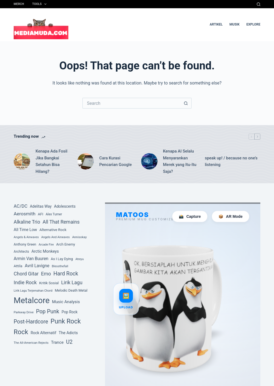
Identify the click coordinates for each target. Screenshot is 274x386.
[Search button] (186, 103)
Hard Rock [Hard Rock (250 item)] (65, 274)
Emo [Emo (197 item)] (46, 274)
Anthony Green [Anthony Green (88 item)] (25, 244)
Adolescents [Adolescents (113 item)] (64, 206)
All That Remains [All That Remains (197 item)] (61, 222)
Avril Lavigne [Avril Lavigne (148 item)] (37, 265)
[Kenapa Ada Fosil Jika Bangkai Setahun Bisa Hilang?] (22, 161)
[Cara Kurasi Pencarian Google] (85, 161)
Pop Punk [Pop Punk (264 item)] (47, 311)
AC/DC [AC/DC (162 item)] (20, 206)
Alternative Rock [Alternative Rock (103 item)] (52, 229)
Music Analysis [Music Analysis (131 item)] (66, 301)
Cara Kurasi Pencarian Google (115, 161)
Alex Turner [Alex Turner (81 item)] (54, 214)
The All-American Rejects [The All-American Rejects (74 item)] (31, 343)
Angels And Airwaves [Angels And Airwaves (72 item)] (55, 237)
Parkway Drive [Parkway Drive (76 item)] (24, 312)
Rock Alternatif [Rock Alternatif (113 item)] (43, 333)
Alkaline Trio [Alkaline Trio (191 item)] (27, 222)
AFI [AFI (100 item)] (40, 214)
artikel (216, 24)
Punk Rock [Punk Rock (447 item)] (66, 321)
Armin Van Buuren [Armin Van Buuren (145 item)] (31, 258)
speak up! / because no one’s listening (231, 161)
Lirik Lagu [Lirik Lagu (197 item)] (72, 282)
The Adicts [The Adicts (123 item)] (68, 332)
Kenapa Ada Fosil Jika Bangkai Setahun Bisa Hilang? (51, 161)
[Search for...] (131, 103)
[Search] (258, 4)
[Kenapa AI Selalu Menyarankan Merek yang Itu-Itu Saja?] (149, 161)
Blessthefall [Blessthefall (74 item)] (60, 266)
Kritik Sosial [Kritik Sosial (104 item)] (49, 283)
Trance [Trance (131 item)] (57, 342)
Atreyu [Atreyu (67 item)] (79, 259)
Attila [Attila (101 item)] (18, 266)
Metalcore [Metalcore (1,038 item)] (31, 300)
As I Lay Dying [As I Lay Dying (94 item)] (62, 259)
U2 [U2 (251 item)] (69, 342)
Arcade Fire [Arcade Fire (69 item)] (46, 244)
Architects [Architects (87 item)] (21, 251)
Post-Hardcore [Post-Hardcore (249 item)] (31, 322)
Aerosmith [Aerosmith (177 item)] (24, 213)
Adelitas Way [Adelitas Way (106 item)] (40, 206)
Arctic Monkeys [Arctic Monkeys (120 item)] (45, 251)
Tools (40, 4)
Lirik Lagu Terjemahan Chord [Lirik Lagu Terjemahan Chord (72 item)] (33, 290)
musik (234, 24)
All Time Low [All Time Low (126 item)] (25, 229)
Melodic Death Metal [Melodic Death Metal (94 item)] (71, 290)
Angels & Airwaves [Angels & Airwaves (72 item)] (26, 237)
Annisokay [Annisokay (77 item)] (79, 237)
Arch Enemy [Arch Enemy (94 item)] (65, 244)
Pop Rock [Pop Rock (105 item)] (69, 312)
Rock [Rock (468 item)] (21, 332)
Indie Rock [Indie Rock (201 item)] (25, 282)
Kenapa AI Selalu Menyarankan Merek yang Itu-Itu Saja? (179, 161)
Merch (19, 4)
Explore (253, 24)
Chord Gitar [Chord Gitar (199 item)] (26, 274)
